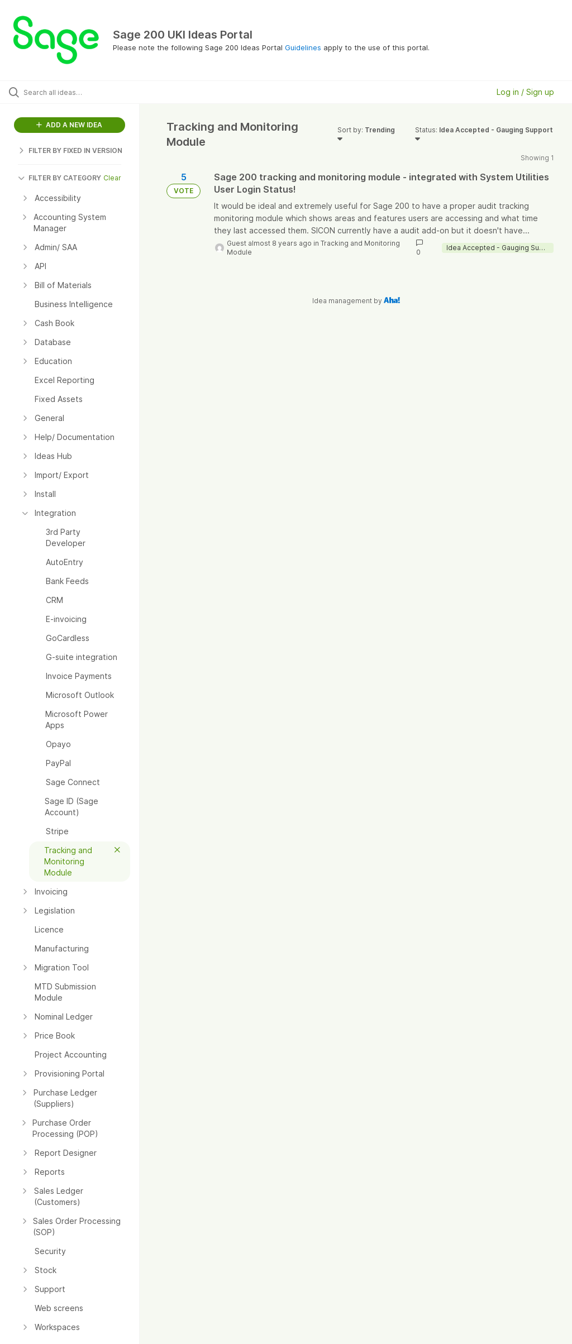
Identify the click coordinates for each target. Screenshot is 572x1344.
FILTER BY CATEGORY (59, 178)
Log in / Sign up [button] (525, 92)
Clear (112, 178)
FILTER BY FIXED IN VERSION (70, 150)
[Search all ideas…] (75, 92)
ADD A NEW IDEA (69, 125)
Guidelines (303, 47)
